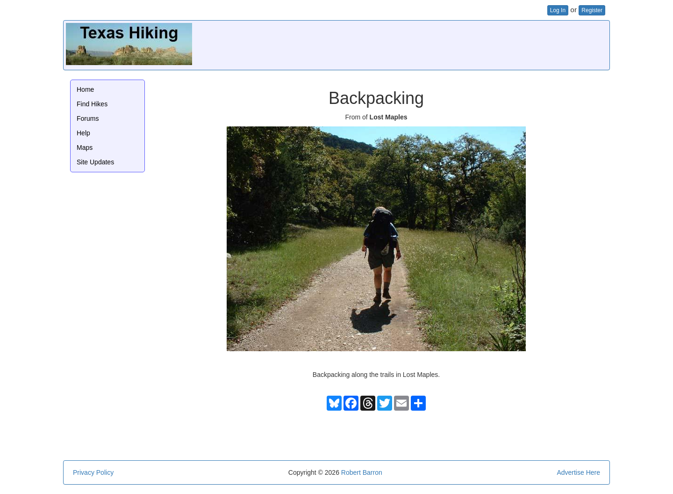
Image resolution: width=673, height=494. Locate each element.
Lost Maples (389, 117)
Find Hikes (92, 104)
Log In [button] (558, 10)
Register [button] (591, 10)
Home (85, 89)
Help (83, 133)
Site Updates (95, 162)
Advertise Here (578, 472)
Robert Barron (361, 472)
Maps (85, 147)
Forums (88, 118)
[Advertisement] (437, 44)
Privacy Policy (93, 472)
